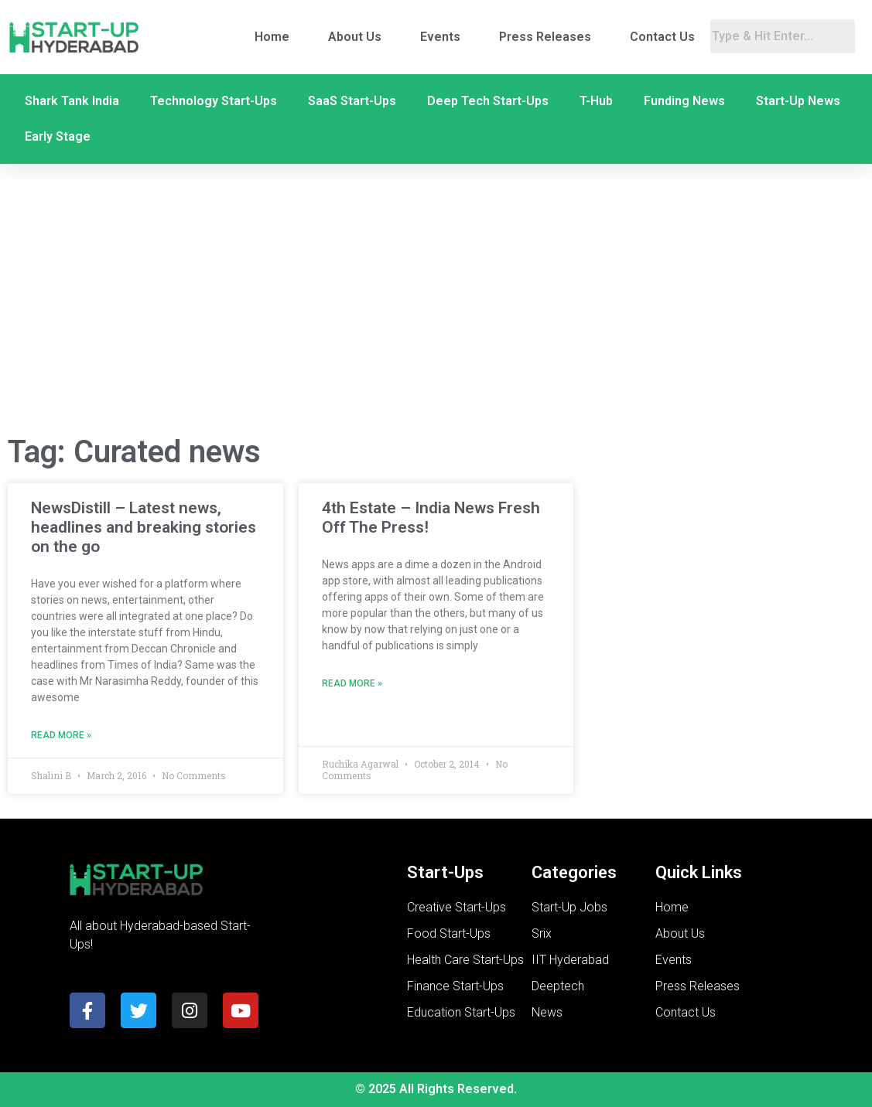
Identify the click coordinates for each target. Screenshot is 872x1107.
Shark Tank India (72, 101)
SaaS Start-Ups (352, 101)
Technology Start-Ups (213, 101)
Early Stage (58, 136)
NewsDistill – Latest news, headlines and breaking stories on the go (143, 527)
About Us (354, 36)
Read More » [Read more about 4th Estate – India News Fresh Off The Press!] (352, 683)
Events (440, 36)
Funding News (684, 101)
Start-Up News (798, 101)
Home (272, 36)
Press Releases (545, 36)
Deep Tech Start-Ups (488, 101)
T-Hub (596, 101)
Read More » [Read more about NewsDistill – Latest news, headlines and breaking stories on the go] (61, 735)
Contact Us (662, 36)
